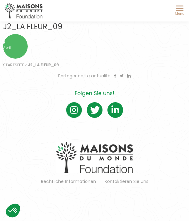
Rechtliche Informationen (68, 181)
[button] (13, 210)
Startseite (13, 65)
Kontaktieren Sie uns (126, 181)
